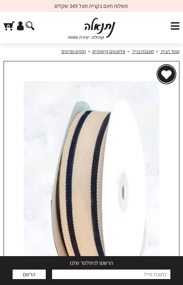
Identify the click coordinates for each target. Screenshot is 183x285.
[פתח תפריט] (175, 26)
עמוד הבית (169, 51)
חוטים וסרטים (74, 51)
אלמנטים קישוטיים (108, 51)
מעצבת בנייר (143, 51)
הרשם (29, 274)
